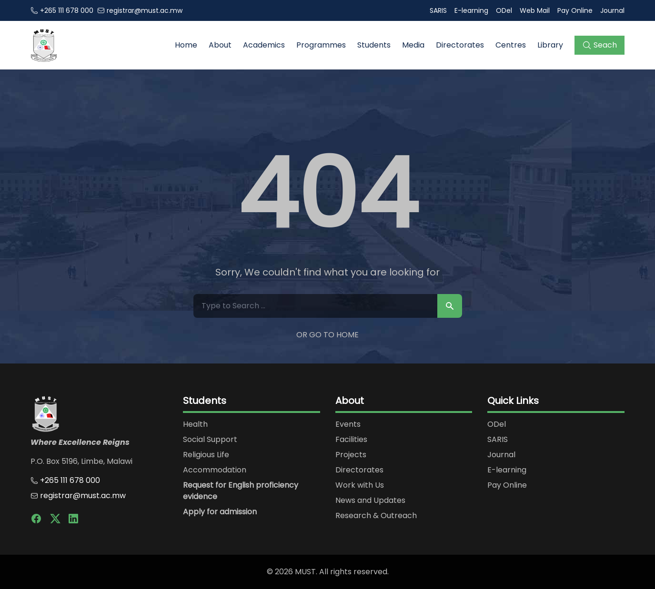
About (220, 44)
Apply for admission (220, 511)
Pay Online (575, 10)
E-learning (471, 10)
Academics (264, 44)
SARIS (438, 10)
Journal (612, 10)
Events (348, 424)
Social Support (210, 439)
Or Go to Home (327, 334)
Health (195, 424)
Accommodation (214, 469)
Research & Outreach (376, 515)
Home (186, 44)
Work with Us (359, 485)
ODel (504, 10)
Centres (510, 44)
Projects (350, 454)
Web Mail (535, 10)
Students (374, 44)
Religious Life (206, 454)
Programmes (321, 44)
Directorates (460, 44)
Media (413, 44)
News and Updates (370, 500)
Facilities (351, 439)
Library (550, 44)
